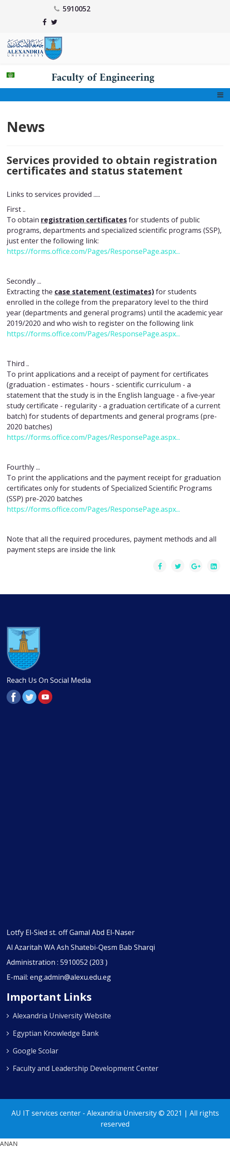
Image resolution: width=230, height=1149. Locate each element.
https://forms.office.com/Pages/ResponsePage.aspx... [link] (93, 251)
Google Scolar (35, 1051)
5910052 (76, 9)
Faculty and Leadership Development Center (85, 1068)
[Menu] (220, 94)
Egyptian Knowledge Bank (56, 1033)
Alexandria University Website (62, 1016)
